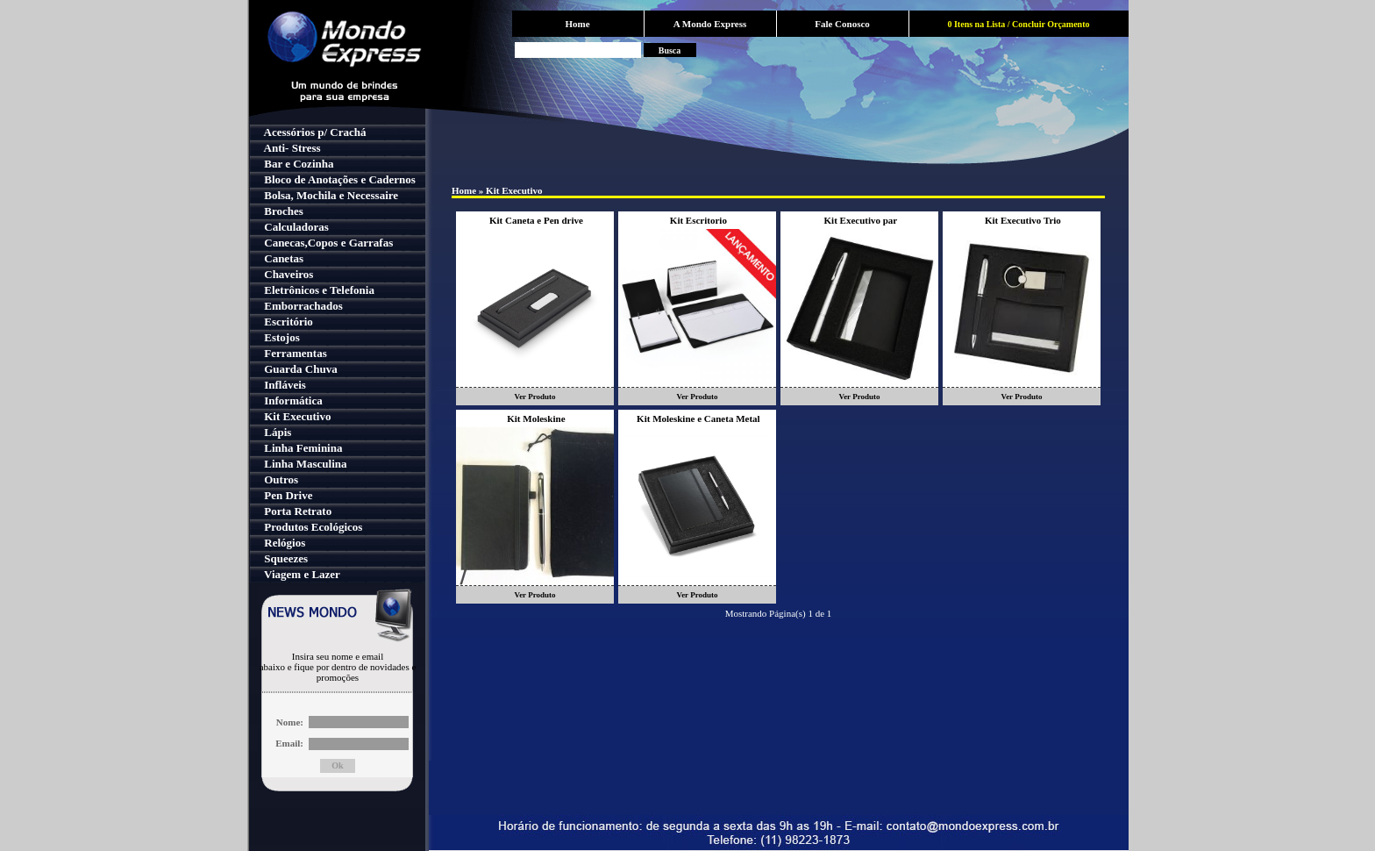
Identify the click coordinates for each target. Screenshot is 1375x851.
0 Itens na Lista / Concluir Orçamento (1018, 24)
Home (577, 23)
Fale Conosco (842, 23)
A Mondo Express (710, 23)
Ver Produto (534, 396)
